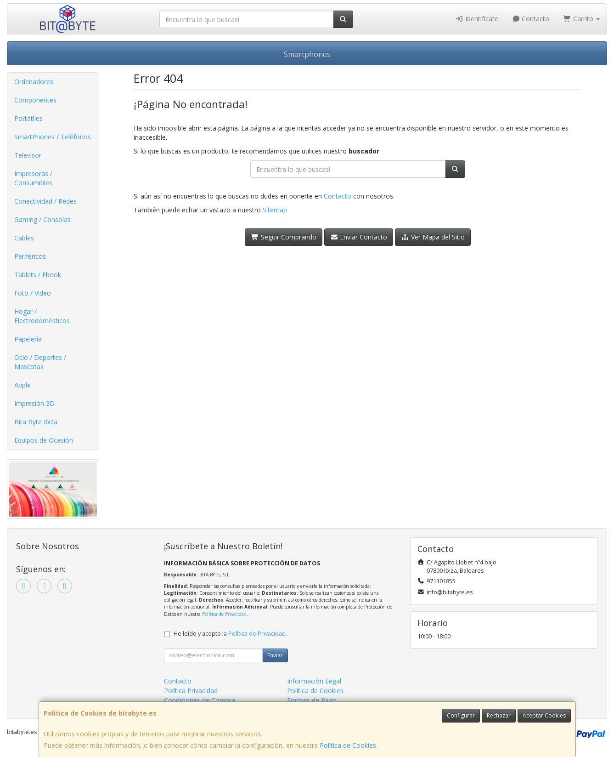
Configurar (461, 715)
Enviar (275, 655)
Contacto (531, 18)
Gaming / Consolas (42, 219)
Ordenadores (33, 81)
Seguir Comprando (283, 237)
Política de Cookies (348, 745)
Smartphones (307, 54)
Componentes (35, 100)
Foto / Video (32, 293)
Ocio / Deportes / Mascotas (40, 362)
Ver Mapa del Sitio (433, 237)
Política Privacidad (191, 690)
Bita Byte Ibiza (35, 421)
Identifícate (476, 18)
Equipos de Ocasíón (43, 440)
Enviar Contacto (359, 237)
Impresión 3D (34, 403)
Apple (22, 385)
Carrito (581, 18)
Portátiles (28, 118)
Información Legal (314, 681)
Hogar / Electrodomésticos (42, 316)
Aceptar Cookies (544, 715)
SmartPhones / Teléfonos (52, 136)
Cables (24, 237)
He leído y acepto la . (230, 633)
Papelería (28, 339)
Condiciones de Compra (199, 700)
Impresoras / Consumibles (33, 178)
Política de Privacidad (224, 614)
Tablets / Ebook (37, 274)
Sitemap (275, 209)
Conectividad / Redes (45, 201)
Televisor (27, 155)
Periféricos (30, 256)
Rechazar (499, 715)
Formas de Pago (312, 700)
